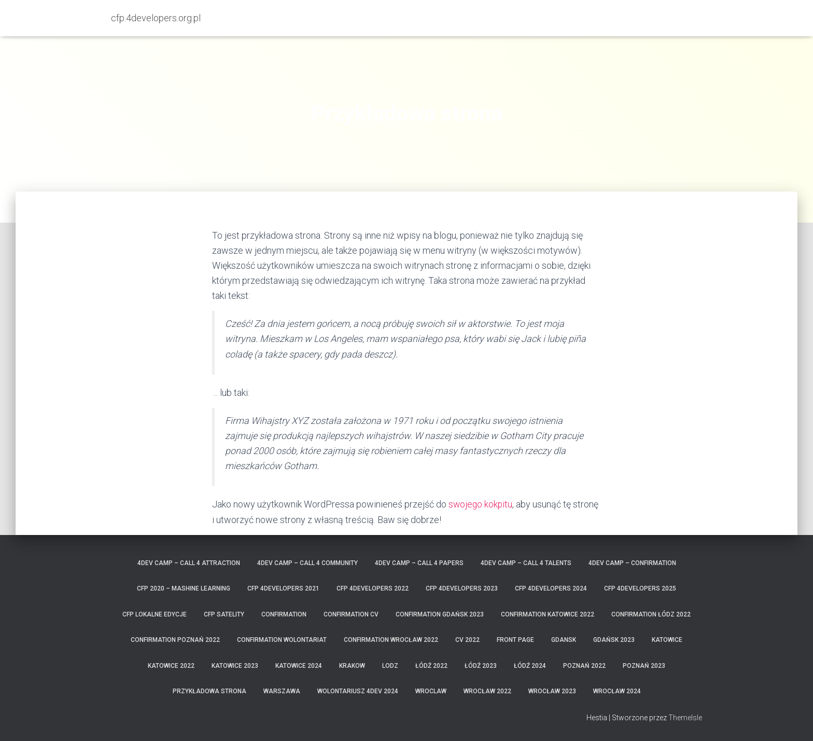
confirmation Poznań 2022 (175, 639)
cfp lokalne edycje (154, 614)
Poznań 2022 (584, 665)
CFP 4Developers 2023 (462, 588)
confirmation (283, 614)
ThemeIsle (685, 717)
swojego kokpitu (481, 504)
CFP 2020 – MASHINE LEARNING (183, 588)
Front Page (515, 639)
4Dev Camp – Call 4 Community (307, 563)
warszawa (281, 691)
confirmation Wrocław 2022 (391, 639)
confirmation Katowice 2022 (547, 614)
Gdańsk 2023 (614, 639)
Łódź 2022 (431, 665)
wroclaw (430, 691)
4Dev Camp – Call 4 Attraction (188, 563)
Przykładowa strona (209, 691)
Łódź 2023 (481, 665)
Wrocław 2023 (552, 691)
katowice (667, 639)
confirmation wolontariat (282, 639)
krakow (352, 665)
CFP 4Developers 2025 (640, 588)
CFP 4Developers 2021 (283, 588)
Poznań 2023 (644, 665)
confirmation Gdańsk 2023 (440, 614)
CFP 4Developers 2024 (551, 588)
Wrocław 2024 (617, 691)
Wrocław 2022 (487, 691)
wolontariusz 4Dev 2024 (357, 691)
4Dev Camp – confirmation (632, 563)
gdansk (563, 639)
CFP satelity (224, 614)
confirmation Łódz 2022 (651, 614)
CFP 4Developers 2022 (373, 588)
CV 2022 (467, 639)
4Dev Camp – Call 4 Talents (526, 563)
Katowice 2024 (298, 665)
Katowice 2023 (235, 665)
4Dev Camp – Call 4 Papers (419, 563)
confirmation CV (351, 614)
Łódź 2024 (530, 665)
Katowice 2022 (171, 665)
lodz (390, 665)
